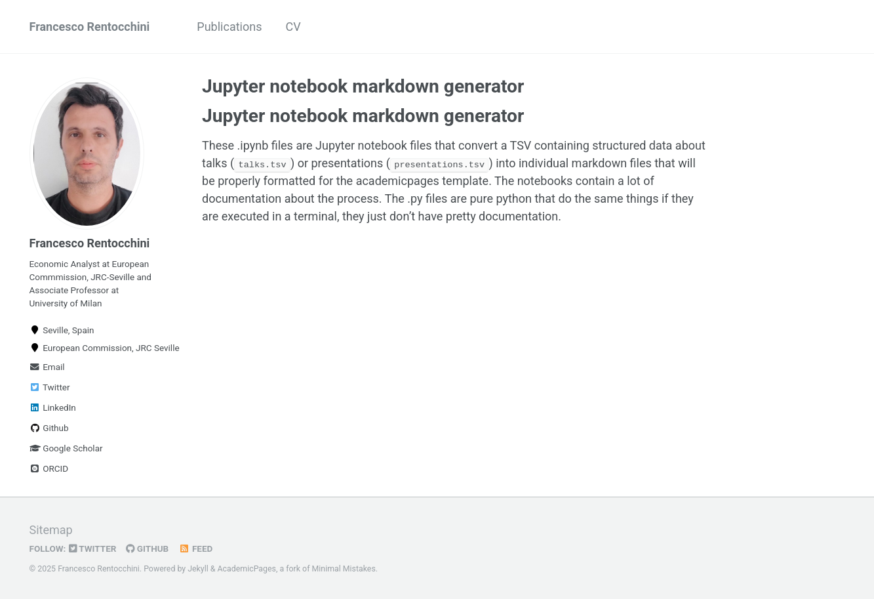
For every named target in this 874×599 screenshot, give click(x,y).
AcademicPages (247, 568)
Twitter (50, 387)
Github (49, 428)
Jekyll (198, 568)
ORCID (49, 468)
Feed (195, 548)
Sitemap (51, 530)
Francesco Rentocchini (90, 26)
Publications (229, 26)
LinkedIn (53, 407)
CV (292, 26)
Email (47, 366)
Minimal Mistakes (344, 568)
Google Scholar (66, 448)
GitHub (147, 548)
